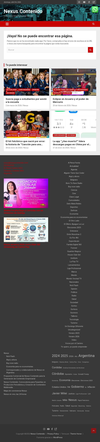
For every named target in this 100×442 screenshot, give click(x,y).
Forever (74, 248)
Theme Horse (76, 434)
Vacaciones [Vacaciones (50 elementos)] (64, 411)
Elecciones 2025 (74, 227)
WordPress (57, 437)
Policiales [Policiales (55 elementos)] (55, 406)
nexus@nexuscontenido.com (16, 163)
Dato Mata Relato (74, 204)
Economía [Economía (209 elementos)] (64, 380)
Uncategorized (74, 330)
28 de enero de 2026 (14, 148)
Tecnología (74, 319)
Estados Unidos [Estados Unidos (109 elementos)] (59, 387)
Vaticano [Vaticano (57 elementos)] (72, 411)
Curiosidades (24, 90)
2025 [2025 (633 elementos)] (64, 356)
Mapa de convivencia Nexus (15, 391)
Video (74, 340)
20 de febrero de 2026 (62, 105)
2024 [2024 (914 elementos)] (56, 356)
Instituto (74, 258)
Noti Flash (74, 285)
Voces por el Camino (74, 343)
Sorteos (74, 309)
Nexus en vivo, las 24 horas (15, 394)
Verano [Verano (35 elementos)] (87, 411)
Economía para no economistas (74, 217)
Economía (74, 214)
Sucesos (74, 313)
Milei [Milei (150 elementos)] (65, 400)
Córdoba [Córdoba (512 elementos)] (58, 374)
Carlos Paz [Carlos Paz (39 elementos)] (73, 362)
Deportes (74, 207)
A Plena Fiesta (74, 163)
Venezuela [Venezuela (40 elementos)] (80, 411)
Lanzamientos (74, 265)
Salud (74, 299)
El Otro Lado (74, 221)
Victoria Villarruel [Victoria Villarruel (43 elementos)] (57, 416)
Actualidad (11, 90)
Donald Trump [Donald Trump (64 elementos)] (83, 374)
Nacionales (74, 282)
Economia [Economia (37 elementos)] (55, 380)
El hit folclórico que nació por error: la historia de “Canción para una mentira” (25, 144)
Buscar (90, 50)
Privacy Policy (53, 434)
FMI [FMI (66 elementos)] (68, 387)
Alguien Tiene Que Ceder (64, 90)
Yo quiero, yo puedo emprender (74, 347)
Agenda (74, 169)
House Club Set (74, 255)
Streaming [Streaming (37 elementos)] (81, 406)
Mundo (74, 275)
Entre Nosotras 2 (74, 234)
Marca (74, 272)
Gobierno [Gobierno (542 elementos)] (77, 387)
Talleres (74, 316)
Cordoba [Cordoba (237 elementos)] (57, 367)
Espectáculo (12, 135)
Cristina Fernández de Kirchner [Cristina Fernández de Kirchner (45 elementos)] (73, 368)
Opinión (35, 90)
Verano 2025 (74, 333)
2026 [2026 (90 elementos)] (71, 356)
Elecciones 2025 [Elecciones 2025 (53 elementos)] (87, 380)
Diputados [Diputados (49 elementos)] (68, 374)
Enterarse (74, 231)
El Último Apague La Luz (74, 224)
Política (74, 292)
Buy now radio (74, 186)
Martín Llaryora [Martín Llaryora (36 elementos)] (56, 400)
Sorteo (74, 306)
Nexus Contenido (23, 11)
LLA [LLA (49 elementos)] (89, 394)
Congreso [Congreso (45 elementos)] (85, 362)
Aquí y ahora (74, 176)
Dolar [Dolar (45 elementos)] (75, 374)
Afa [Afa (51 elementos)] (76, 356)
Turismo (74, 323)
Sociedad (10, 93)
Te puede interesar (16, 64)
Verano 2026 (35, 135)
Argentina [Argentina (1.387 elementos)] (86, 356)
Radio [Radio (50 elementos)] (62, 406)
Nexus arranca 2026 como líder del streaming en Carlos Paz (22, 245)
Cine (74, 193)
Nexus (25, 105)
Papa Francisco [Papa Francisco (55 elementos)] (83, 400)
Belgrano (74, 180)
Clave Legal (74, 197)
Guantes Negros (74, 251)
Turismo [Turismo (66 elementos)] (55, 411)
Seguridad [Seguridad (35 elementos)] (74, 406)
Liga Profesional (74, 268)
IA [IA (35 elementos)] (85, 387)
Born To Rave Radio (74, 183)
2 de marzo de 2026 (14, 105)
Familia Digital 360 (74, 244)
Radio (74, 295)
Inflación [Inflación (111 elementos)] (91, 387)
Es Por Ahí (34, 132)
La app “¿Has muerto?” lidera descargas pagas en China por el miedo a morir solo (71, 144)
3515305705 (9, 165)
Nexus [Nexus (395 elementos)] (72, 400)
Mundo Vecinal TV (74, 278)
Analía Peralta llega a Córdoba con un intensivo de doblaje (23, 211)
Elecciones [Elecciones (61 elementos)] (75, 380)
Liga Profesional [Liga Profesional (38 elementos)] (81, 394)
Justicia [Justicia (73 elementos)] (71, 394)
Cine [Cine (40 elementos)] (79, 362)
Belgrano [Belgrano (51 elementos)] (55, 362)
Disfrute (57, 93)
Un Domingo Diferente (74, 326)
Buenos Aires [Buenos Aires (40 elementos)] (64, 362)
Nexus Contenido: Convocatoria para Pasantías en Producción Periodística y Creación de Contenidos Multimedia (25, 385)
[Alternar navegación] (7, 24)
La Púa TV (74, 261)
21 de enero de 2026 (61, 148)
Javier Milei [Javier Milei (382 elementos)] (59, 393)
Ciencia (74, 190)
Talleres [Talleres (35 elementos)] (88, 406)
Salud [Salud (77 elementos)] (67, 406)
